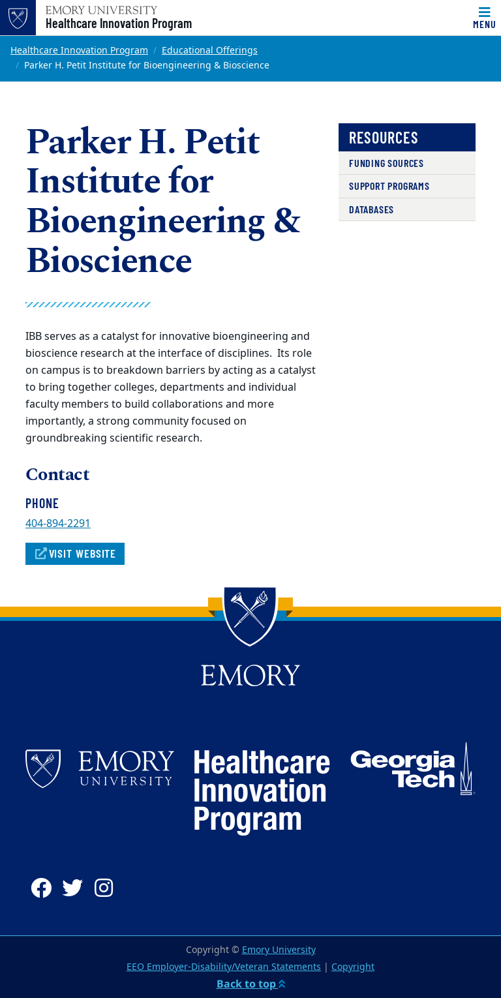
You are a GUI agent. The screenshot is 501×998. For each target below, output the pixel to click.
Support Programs (389, 185)
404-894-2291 (58, 524)
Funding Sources (386, 163)
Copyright (352, 967)
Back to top (251, 983)
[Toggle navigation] (484, 18)
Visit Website (75, 553)
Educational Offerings (210, 50)
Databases (371, 209)
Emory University (279, 950)
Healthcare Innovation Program (119, 22)
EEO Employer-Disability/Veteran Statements (224, 967)
